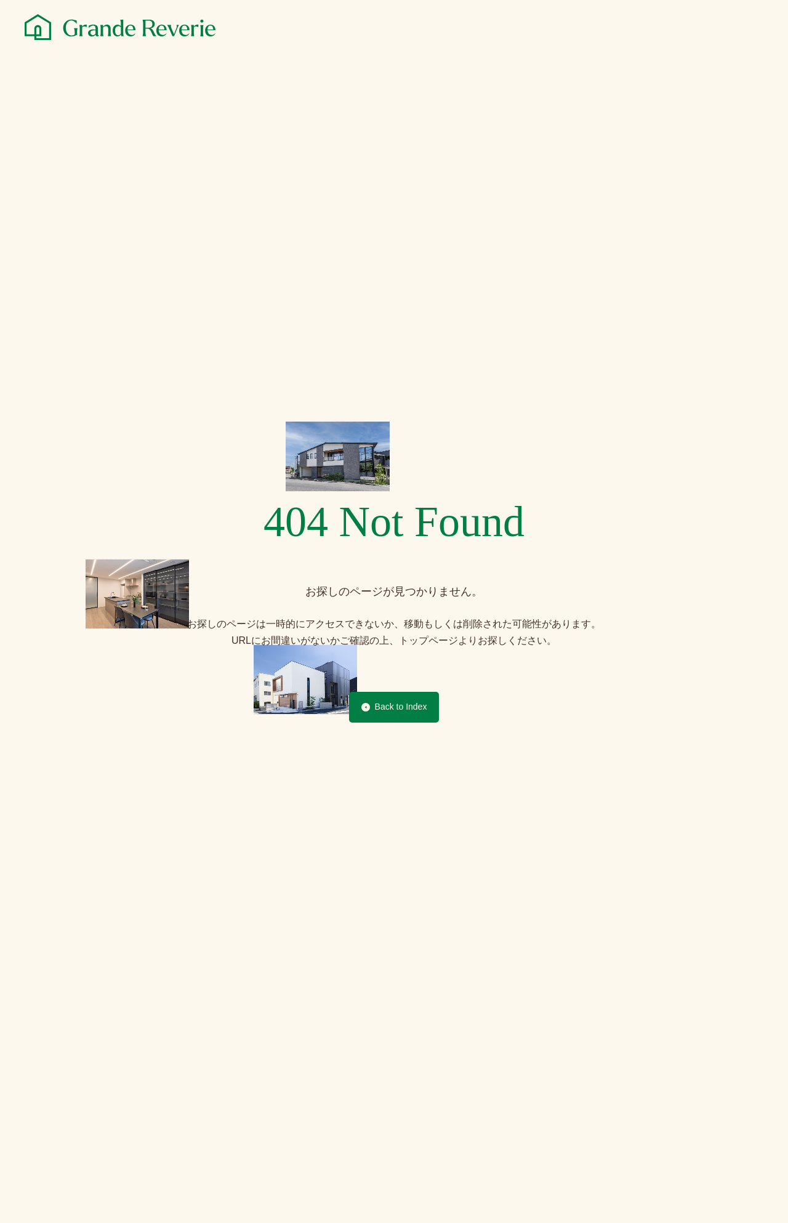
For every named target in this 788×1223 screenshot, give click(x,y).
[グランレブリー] (120, 27)
